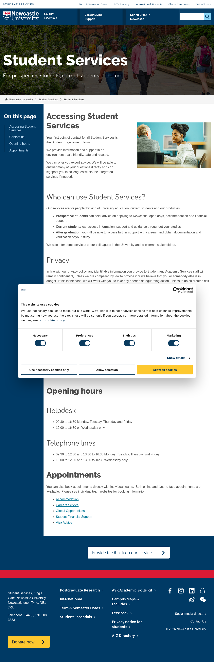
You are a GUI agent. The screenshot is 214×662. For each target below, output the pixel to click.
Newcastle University (20, 99)
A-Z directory (121, 4)
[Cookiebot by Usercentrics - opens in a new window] (175, 290)
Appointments (19, 150)
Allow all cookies (165, 369)
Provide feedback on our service (122, 552)
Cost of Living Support (109, 19)
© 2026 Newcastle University (186, 629)
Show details (176, 357)
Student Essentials (72, 19)
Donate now (23, 642)
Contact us (16, 137)
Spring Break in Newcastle (153, 19)
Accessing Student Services (22, 128)
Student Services (18, 4)
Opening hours (19, 143)
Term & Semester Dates (93, 4)
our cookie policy (52, 320)
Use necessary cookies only (49, 369)
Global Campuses (179, 4)
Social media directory (190, 613)
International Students (149, 4)
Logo (21, 18)
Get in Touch (203, 4)
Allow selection (107, 369)
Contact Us (198, 621)
